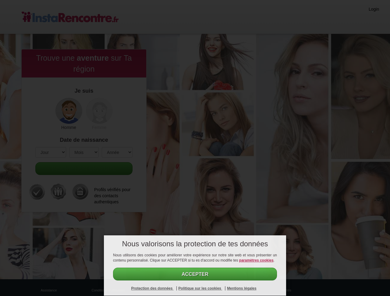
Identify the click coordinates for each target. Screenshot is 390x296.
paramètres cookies (256, 260)
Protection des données (152, 288)
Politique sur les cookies (200, 288)
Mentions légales (242, 288)
